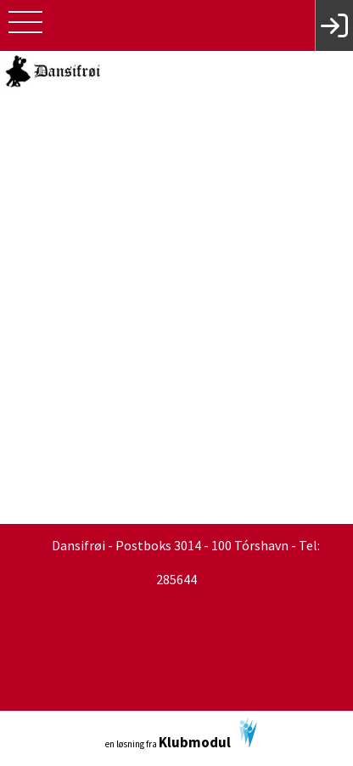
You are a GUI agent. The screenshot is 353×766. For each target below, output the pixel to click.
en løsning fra (181, 734)
